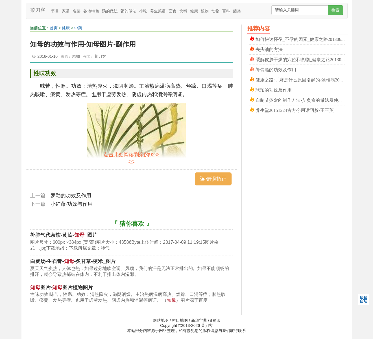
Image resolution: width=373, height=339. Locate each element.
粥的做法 (128, 11)
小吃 (143, 11)
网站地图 (161, 320)
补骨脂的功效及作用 (276, 69)
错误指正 (213, 179)
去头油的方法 (269, 49)
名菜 (76, 11)
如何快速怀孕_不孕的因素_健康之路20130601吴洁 (300, 38)
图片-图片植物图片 (61, 287)
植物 (205, 11)
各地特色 (91, 11)
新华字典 (199, 320)
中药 (78, 28)
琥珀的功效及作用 (274, 89)
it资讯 (215, 320)
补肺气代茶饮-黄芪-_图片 (63, 235)
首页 (54, 28)
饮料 (183, 11)
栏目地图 (180, 320)
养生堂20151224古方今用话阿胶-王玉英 (295, 109)
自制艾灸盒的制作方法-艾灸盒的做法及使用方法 (300, 99)
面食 (172, 11)
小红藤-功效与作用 (72, 204)
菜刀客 (37, 10)
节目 (55, 11)
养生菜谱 (158, 11)
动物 (215, 11)
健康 (194, 11)
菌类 (237, 11)
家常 (66, 11)
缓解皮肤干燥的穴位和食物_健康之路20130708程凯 (300, 59)
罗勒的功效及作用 (71, 195)
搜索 (335, 10)
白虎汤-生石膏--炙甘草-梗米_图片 (73, 261)
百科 (226, 11)
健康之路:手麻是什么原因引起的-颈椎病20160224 (300, 79)
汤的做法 (110, 11)
